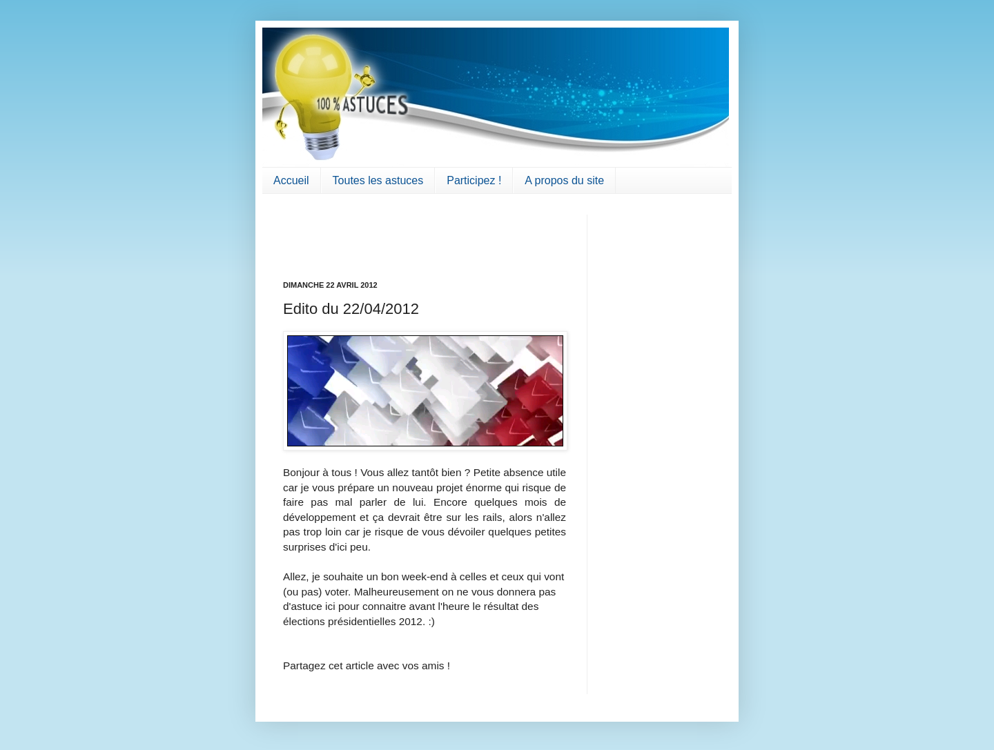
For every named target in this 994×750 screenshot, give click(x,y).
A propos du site (564, 180)
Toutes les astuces (378, 180)
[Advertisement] (364, 235)
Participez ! (474, 180)
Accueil (291, 180)
